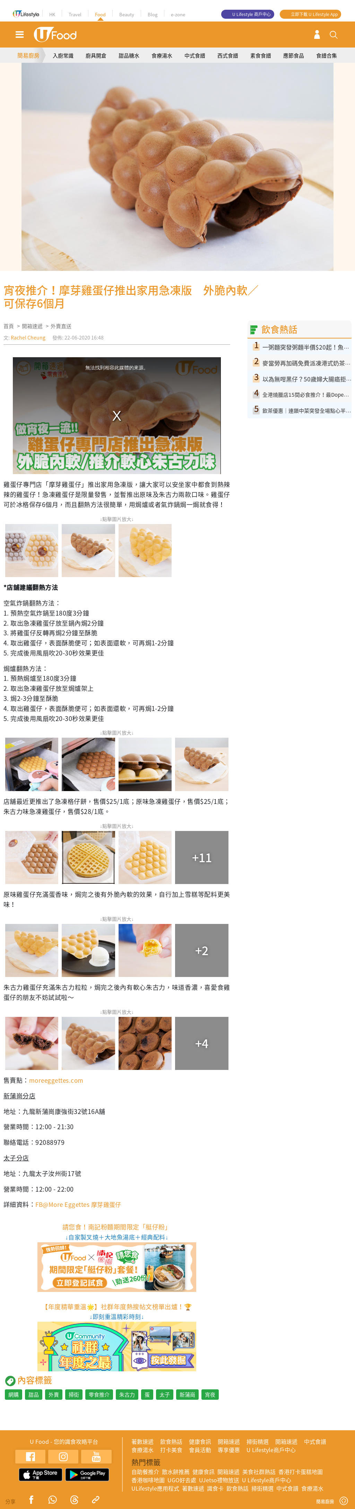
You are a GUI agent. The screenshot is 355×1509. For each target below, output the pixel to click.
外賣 (54, 1394)
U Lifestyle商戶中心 (271, 1450)
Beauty (126, 14)
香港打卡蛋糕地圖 (300, 1471)
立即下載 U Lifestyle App (314, 14)
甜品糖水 (129, 55)
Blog (152, 14)
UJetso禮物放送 (219, 1480)
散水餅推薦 (176, 1471)
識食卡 (215, 1488)
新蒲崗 (187, 1394)
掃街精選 (257, 1441)
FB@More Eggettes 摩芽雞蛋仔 (81, 1204)
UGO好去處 (181, 1480)
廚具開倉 (96, 55)
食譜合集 (326, 55)
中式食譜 (194, 55)
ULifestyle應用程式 (155, 1488)
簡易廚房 (28, 55)
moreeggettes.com (58, 1080)
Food (100, 14)
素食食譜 (260, 55)
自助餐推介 (145, 1471)
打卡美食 (171, 1450)
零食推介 (99, 1394)
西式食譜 (227, 55)
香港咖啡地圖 (148, 1480)
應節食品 (293, 55)
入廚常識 (63, 55)
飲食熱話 (171, 1441)
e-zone (178, 14)
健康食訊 (200, 1441)
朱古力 (127, 1394)
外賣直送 (61, 326)
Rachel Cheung (28, 337)
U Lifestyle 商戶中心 (251, 14)
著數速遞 (142, 1441)
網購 (13, 1394)
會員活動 (200, 1450)
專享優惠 (229, 1450)
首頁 (8, 326)
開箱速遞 (32, 326)
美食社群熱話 (259, 1471)
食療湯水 (161, 55)
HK (52, 14)
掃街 (74, 1394)
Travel (75, 14)
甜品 (33, 1394)
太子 (164, 1394)
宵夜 (210, 1394)
